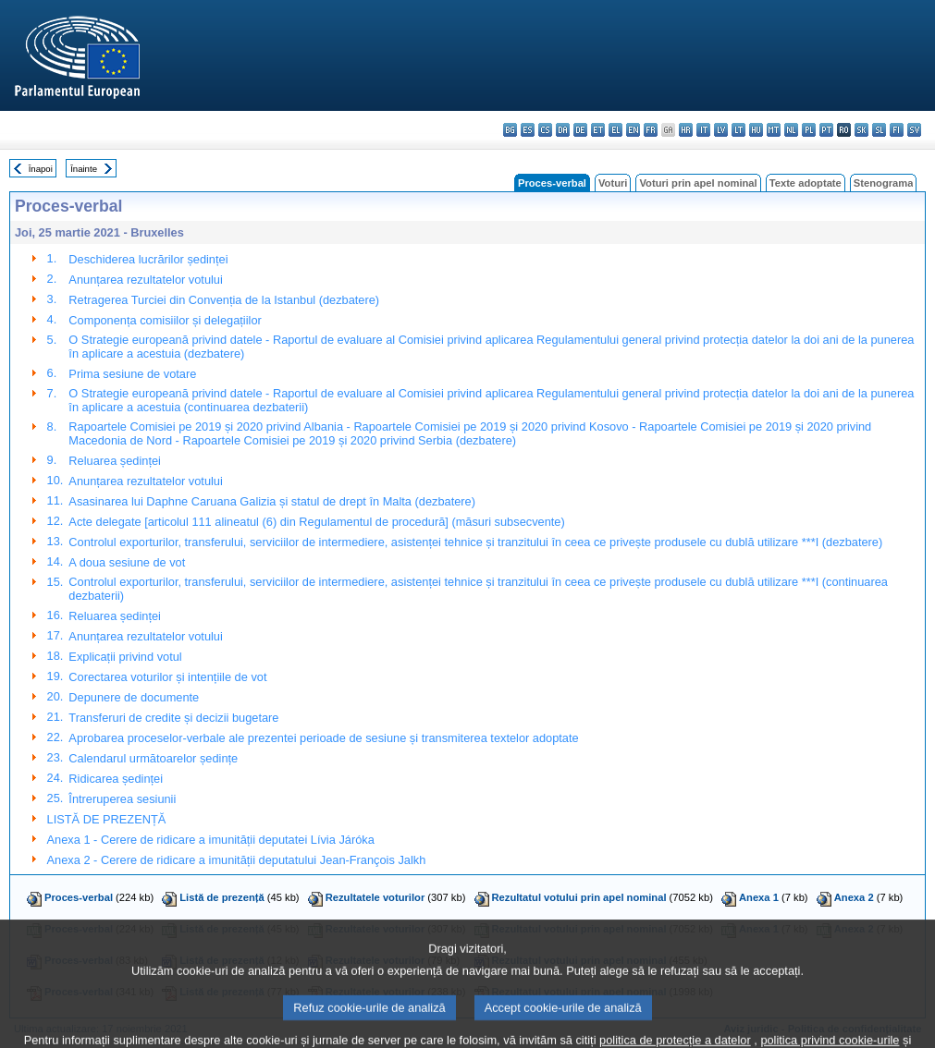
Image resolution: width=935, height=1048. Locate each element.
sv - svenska (914, 130)
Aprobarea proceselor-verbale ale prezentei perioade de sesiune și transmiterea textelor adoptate (323, 738)
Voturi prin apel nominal (698, 183)
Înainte (83, 169)
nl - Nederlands (791, 130)
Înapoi (41, 169)
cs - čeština (545, 130)
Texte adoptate (805, 183)
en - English (633, 130)
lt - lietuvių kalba (738, 130)
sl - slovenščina (879, 130)
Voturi (613, 183)
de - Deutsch (580, 130)
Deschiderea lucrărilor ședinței (148, 259)
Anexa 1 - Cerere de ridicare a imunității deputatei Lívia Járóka (211, 840)
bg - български (510, 130)
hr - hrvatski (686, 130)
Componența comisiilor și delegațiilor (164, 320)
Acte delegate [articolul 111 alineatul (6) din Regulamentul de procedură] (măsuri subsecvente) (316, 522)
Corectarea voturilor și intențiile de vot (167, 677)
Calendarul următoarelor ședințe (153, 758)
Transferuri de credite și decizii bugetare (173, 718)
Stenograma (884, 183)
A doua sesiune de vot (126, 562)
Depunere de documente (133, 697)
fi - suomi (897, 130)
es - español (528, 130)
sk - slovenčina (861, 130)
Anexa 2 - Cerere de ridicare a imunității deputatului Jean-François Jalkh (236, 860)
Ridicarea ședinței (115, 779)
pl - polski (809, 130)
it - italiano (703, 130)
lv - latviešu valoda (721, 130)
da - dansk (563, 130)
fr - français (651, 130)
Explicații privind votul (124, 657)
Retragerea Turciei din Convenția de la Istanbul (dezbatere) (223, 300)
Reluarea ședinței (114, 461)
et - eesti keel (598, 130)
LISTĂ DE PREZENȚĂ (106, 819)
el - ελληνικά (615, 130)
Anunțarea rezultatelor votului (145, 279)
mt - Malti (774, 130)
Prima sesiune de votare (132, 374)
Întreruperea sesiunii (122, 799)
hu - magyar (756, 130)
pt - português (826, 130)
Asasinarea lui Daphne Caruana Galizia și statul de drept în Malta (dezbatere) (271, 501)
